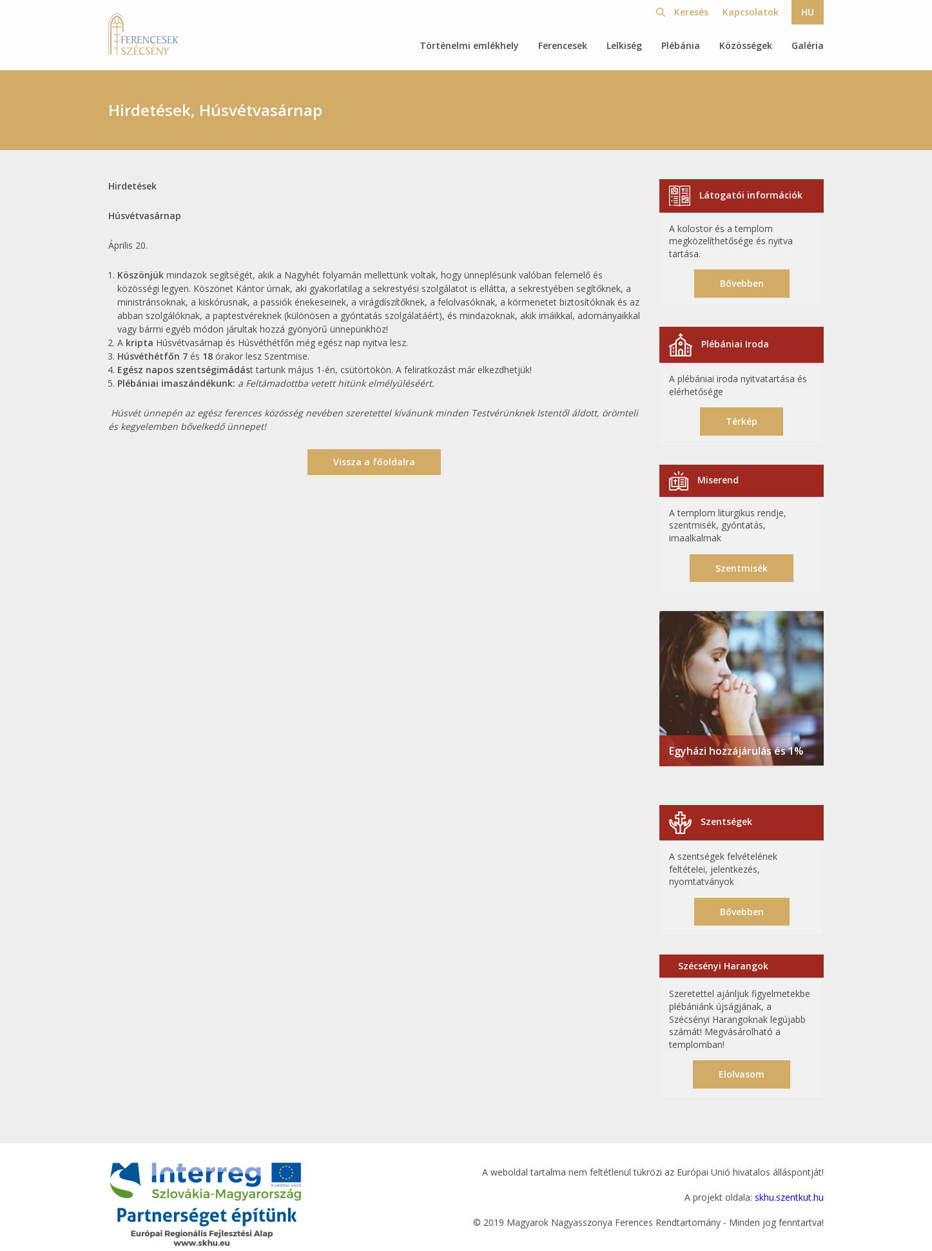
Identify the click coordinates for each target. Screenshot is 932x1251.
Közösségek (745, 45)
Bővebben (742, 283)
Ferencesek (562, 45)
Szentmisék (741, 568)
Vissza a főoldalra (374, 462)
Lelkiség (624, 45)
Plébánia (680, 45)
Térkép (741, 421)
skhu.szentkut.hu (789, 1197)
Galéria (807, 45)
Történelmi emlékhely (469, 45)
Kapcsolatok (751, 12)
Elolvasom (741, 1074)
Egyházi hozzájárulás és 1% (736, 751)
